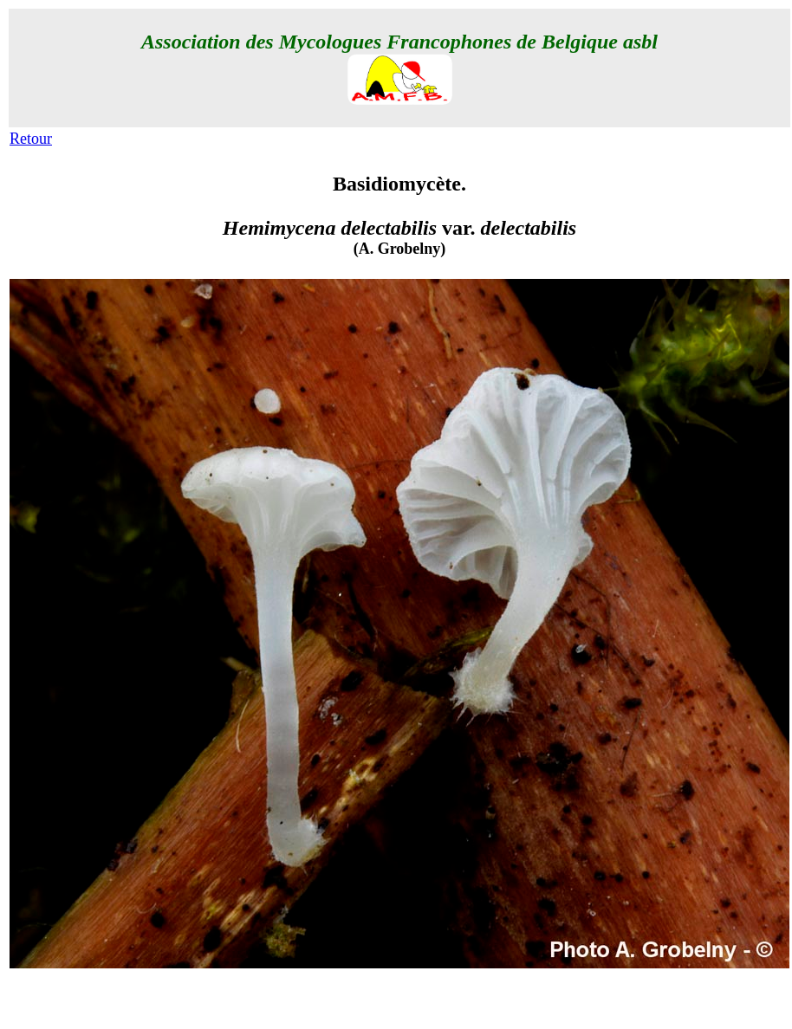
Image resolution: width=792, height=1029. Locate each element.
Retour (31, 138)
